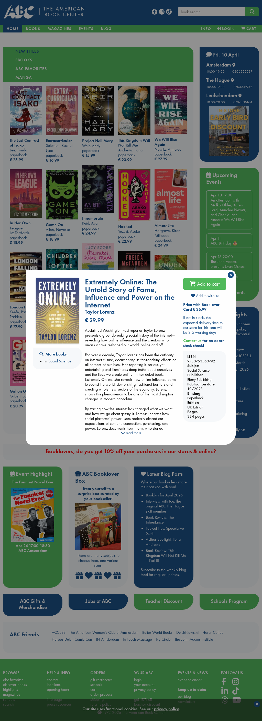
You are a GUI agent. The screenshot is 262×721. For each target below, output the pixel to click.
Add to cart (205, 284)
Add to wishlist (205, 295)
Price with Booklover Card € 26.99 (201, 307)
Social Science (59, 361)
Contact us (192, 340)
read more (131, 433)
